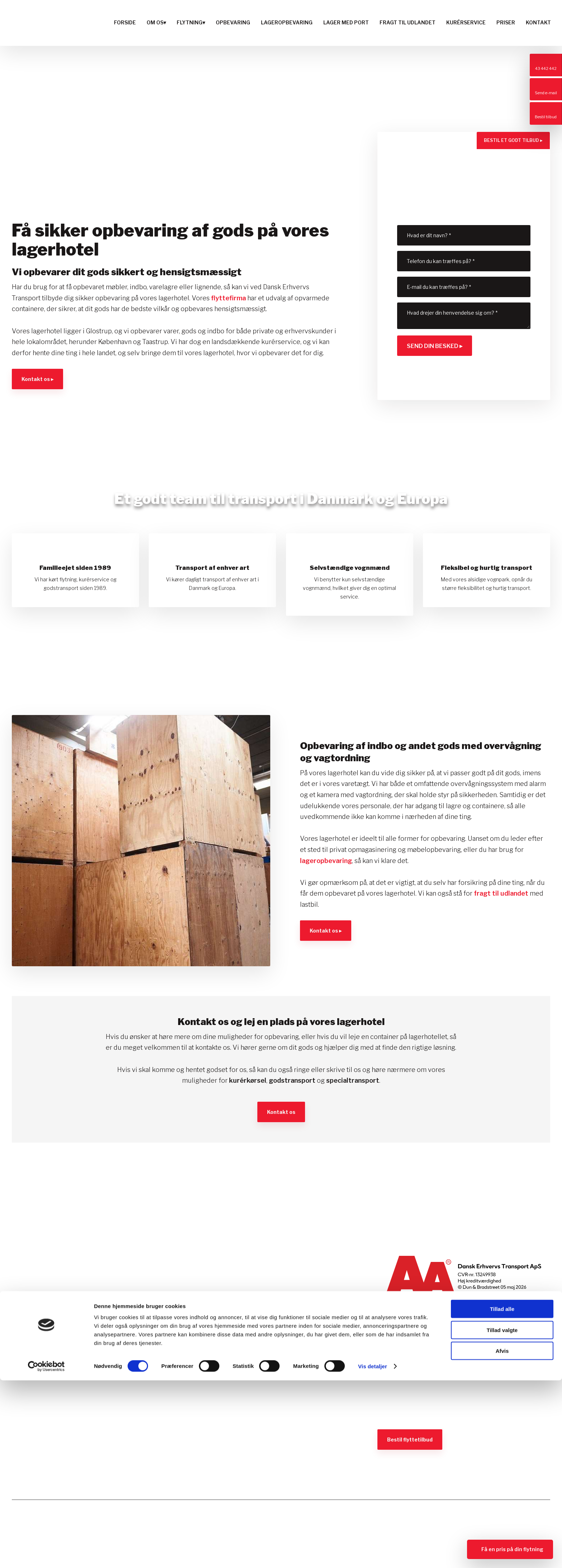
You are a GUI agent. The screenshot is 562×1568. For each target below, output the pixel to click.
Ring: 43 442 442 (48, 1354)
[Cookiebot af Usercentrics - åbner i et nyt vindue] (46, 1554)
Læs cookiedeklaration (44, 1416)
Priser (505, 22)
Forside (125, 22)
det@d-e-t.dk (39, 1366)
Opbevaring (233, 22)
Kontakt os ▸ (37, 379)
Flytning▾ (191, 22)
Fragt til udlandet (407, 22)
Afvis (502, 1538)
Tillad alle (502, 1496)
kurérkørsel (247, 1080)
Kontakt (538, 22)
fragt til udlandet (501, 893)
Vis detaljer (372, 1554)
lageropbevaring (326, 860)
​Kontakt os (281, 1112)
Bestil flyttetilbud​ (410, 1439)
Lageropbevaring (287, 22)
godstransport (292, 1080)
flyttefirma (228, 298)
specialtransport (352, 1080)
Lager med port (346, 22)
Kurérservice (466, 22)
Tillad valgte (502, 1518)
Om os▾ (156, 22)
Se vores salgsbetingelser (414, 1414)
